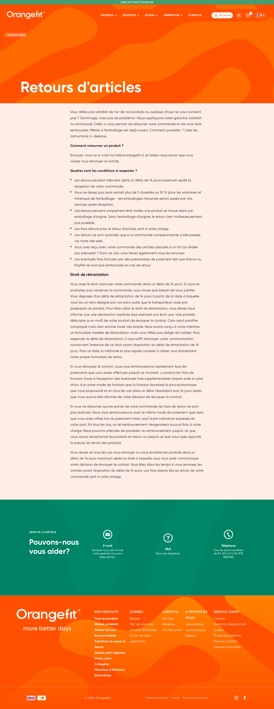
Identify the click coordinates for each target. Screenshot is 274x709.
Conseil (136, 612)
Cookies (176, 697)
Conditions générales (157, 697)
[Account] (239, 15)
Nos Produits (106, 612)
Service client (226, 612)
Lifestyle (170, 612)
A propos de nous (197, 615)
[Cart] (248, 15)
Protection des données (195, 697)
